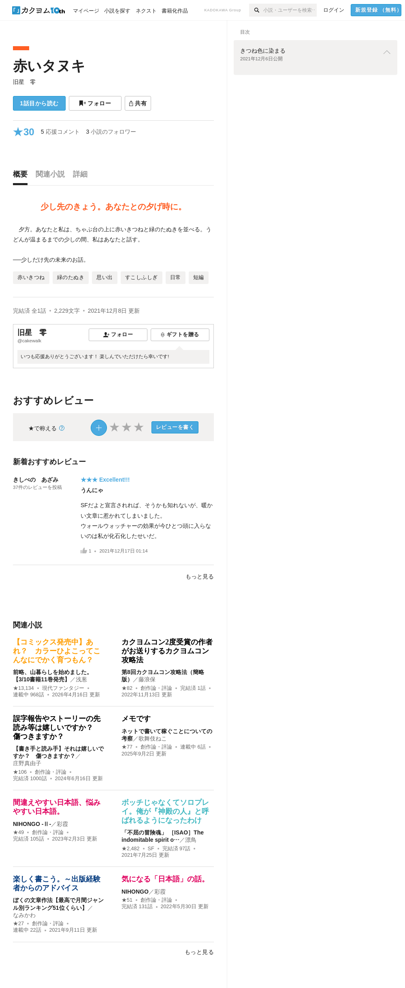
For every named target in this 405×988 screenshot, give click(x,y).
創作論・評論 (156, 688)
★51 (127, 900)
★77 (127, 747)
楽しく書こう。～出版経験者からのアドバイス (56, 883)
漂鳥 (190, 839)
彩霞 (62, 824)
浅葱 (81, 679)
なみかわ (24, 915)
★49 (18, 832)
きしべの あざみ (35, 479)
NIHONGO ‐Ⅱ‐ (32, 824)
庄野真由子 (27, 763)
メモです (136, 719)
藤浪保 (147, 679)
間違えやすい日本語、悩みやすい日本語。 (56, 806)
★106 (20, 772)
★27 (18, 923)
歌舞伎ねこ (153, 738)
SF (151, 848)
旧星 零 (24, 82)
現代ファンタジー (63, 688)
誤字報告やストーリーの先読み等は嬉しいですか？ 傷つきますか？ (56, 727)
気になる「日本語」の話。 (165, 879)
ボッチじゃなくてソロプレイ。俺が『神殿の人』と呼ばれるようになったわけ (165, 811)
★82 (127, 688)
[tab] (22, 176)
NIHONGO (135, 891)
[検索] (256, 10)
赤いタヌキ (49, 66)
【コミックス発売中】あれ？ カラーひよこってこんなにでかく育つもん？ (56, 651)
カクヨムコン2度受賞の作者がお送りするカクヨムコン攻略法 (167, 651)
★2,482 (131, 848)
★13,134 (23, 688)
